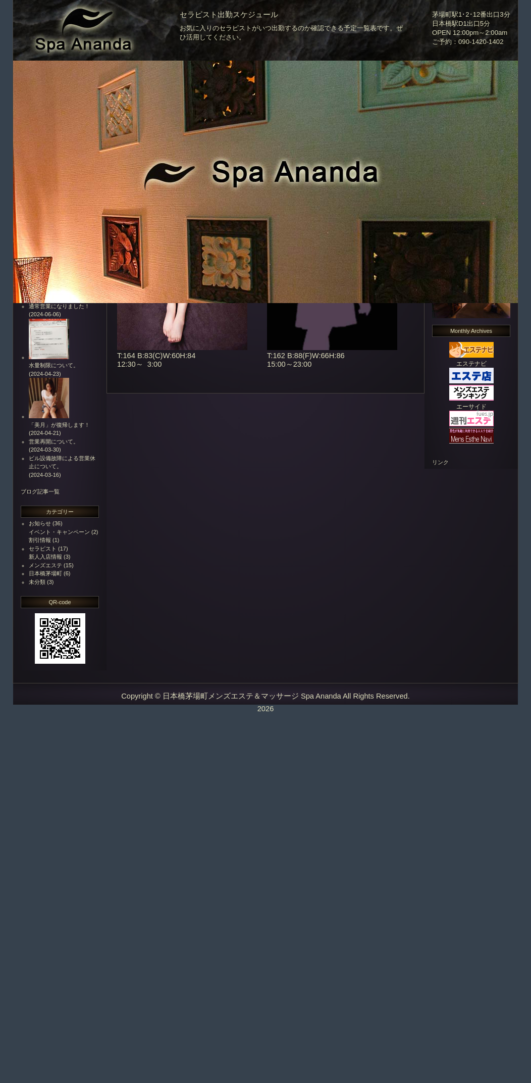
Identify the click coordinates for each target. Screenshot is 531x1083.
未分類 (37, 582)
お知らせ (40, 523)
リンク (440, 462)
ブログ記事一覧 (40, 491)
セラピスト (43, 549)
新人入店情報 (45, 557)
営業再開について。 (54, 441)
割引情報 (40, 540)
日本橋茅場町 (45, 573)
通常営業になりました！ (59, 306)
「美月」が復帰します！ (59, 425)
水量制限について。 (54, 365)
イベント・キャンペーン (59, 532)
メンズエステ (45, 565)
